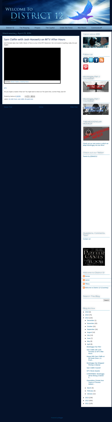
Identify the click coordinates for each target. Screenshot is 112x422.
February (90, 391)
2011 (87, 403)
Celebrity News (24, 81)
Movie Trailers (15, 81)
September (91, 329)
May (88, 341)
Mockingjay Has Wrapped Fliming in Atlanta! (95, 364)
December (90, 320)
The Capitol (50, 28)
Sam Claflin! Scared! (94, 368)
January (90, 394)
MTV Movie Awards (93, 371)
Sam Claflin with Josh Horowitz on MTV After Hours (95, 351)
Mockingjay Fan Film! (94, 347)
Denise (87, 276)
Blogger (60, 418)
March (89, 388)
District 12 (10, 28)
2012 (87, 400)
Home (41, 107)
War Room (82, 28)
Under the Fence (66, 28)
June (89, 338)
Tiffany (87, 284)
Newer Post (8, 107)
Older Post (74, 107)
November (90, 323)
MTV (5, 88)
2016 (87, 312)
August (89, 332)
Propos (37, 28)
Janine (87, 280)
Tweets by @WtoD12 (90, 156)
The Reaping (24, 28)
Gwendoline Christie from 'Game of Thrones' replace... (95, 382)
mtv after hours (13, 99)
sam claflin (21, 99)
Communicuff (96, 28)
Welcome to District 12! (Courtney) (96, 288)
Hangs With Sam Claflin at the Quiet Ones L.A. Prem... (95, 358)
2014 (87, 318)
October (90, 326)
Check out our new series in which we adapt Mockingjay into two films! (95, 144)
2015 (87, 315)
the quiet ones (29, 99)
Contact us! (87, 239)
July (88, 335)
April (89, 344)
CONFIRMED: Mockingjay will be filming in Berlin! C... (95, 375)
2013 (87, 397)
